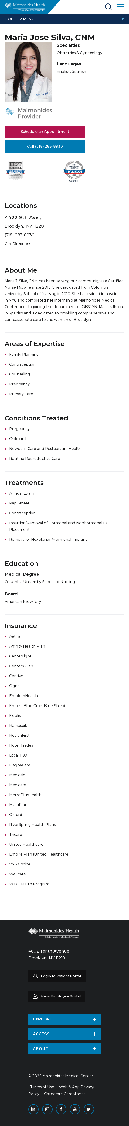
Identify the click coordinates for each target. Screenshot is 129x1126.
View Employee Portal (61, 996)
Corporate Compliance (65, 1094)
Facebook (61, 1109)
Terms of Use (42, 1087)
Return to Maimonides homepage (25, 7)
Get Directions (18, 244)
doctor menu (20, 19)
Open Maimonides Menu (120, 6)
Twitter (89, 1109)
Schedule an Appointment (45, 131)
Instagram (47, 1109)
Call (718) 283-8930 (45, 146)
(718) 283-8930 (20, 235)
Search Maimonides (108, 6)
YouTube (75, 1109)
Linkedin (33, 1109)
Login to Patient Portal (61, 976)
